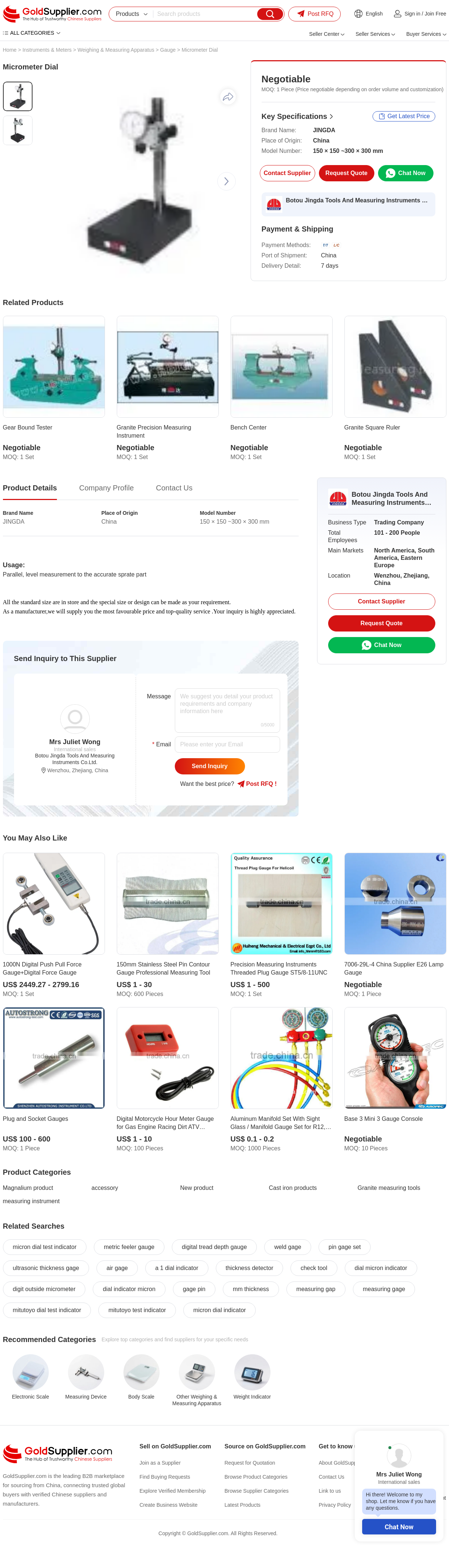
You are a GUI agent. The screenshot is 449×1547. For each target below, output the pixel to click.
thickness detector (249, 1268)
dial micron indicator (381, 1268)
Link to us (330, 1491)
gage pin (194, 1289)
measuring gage (384, 1289)
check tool (313, 1268)
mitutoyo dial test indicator (47, 1310)
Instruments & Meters (47, 50)
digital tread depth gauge (214, 1247)
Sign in (413, 14)
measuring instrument (31, 1201)
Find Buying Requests (165, 1477)
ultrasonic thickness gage (46, 1268)
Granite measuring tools (389, 1188)
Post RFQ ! (257, 784)
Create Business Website (169, 1505)
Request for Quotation (250, 1463)
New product (197, 1188)
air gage (117, 1268)
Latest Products (243, 1505)
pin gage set (345, 1247)
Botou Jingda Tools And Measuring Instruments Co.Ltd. (358, 200)
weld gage (287, 1247)
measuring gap (316, 1289)
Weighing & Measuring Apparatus (116, 50)
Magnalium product (28, 1188)
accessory (105, 1188)
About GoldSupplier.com (347, 1463)
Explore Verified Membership (173, 1491)
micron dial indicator (219, 1310)
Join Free (435, 14)
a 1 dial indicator (176, 1268)
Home (10, 50)
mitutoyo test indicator (137, 1310)
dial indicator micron (129, 1289)
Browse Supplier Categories (257, 1491)
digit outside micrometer (44, 1289)
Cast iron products (293, 1188)
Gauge (168, 50)
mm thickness (251, 1289)
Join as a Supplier (160, 1463)
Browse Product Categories (256, 1477)
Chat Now (399, 1527)
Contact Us (331, 1477)
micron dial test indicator (45, 1247)
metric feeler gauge (129, 1247)
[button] (226, 181)
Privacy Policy (335, 1505)
